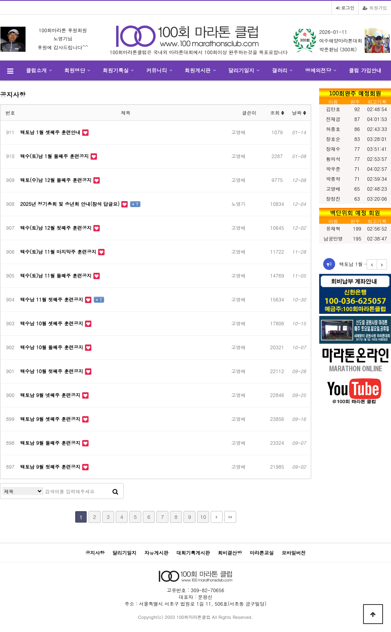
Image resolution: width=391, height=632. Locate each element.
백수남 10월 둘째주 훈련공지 (52, 347)
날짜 (299, 112)
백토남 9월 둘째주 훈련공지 (51, 442)
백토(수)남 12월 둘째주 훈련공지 (56, 179)
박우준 (333, 168)
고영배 (333, 188)
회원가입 (375, 7)
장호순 (333, 138)
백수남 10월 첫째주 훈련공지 (52, 371)
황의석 (333, 158)
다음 (217, 517)
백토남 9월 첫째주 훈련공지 (51, 466)
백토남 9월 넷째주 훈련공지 (51, 394)
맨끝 (230, 517)
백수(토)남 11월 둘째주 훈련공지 (56, 275)
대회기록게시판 (193, 552)
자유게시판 (156, 552)
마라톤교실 (262, 552)
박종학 (333, 178)
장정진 (333, 198)
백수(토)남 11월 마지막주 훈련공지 (59, 251)
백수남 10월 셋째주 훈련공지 (52, 323)
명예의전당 (318, 70)
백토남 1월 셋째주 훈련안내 (51, 132)
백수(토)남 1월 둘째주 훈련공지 (55, 156)
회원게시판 (198, 70)
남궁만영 (333, 238)
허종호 (333, 128)
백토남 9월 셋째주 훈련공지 (51, 418)
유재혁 (333, 228)
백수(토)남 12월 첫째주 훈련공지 (56, 227)
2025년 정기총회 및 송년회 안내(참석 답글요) (70, 203)
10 (203, 516)
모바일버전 (294, 552)
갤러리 (280, 70)
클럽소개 (36, 70)
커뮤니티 (156, 70)
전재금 (333, 118)
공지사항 (95, 552)
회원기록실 (116, 70)
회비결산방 (230, 552)
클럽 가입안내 (365, 70)
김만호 (333, 109)
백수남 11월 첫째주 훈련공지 (52, 299)
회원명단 (74, 70)
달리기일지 (241, 70)
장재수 (333, 148)
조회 (277, 112)
